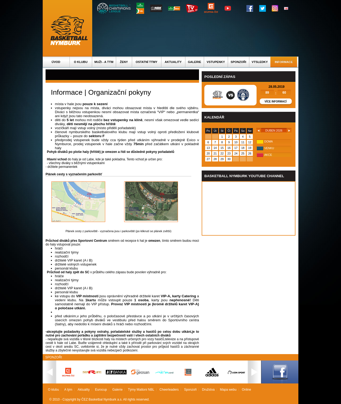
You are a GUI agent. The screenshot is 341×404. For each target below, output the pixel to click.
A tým (68, 389)
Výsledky (260, 62)
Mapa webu (228, 389)
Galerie (194, 62)
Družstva (208, 389)
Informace (284, 62)
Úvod (56, 62)
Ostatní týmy (146, 62)
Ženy (124, 62)
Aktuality (173, 62)
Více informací (276, 101)
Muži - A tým (103, 62)
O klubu (81, 62)
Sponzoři (238, 62)
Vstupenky (216, 62)
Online (246, 389)
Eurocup (101, 389)
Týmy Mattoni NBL (141, 389)
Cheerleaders (169, 389)
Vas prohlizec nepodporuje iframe (248, 208)
